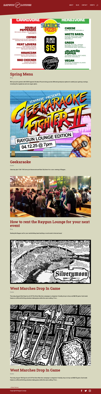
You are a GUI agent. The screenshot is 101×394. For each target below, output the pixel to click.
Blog (11, 78)
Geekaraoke (20, 161)
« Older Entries (14, 387)
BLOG (77, 5)
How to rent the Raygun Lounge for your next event (50, 223)
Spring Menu (21, 74)
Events (12, 165)
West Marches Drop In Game (35, 288)
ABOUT (71, 5)
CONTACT (84, 5)
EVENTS (92, 5)
